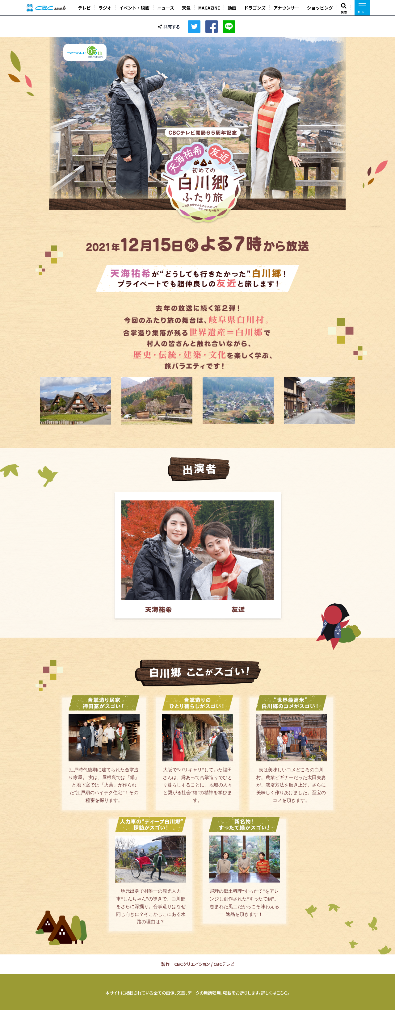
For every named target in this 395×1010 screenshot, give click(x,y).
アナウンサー (286, 8)
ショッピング (320, 8)
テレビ (84, 8)
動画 (232, 8)
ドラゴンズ (255, 8)
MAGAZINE (209, 8)
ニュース (165, 8)
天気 (186, 8)
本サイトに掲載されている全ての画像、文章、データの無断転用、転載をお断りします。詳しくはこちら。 (197, 993)
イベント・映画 (134, 8)
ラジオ (105, 8)
